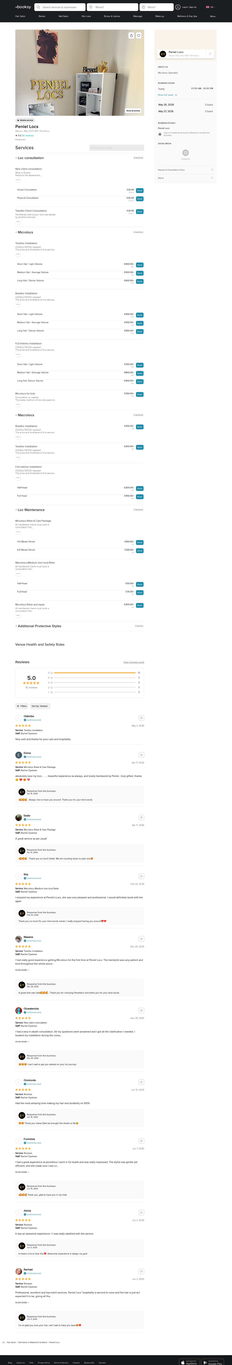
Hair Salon (11, 1342)
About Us (21, 1362)
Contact (102, 1362)
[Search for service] (116, 148)
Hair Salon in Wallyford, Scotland (33, 1342)
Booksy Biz (89, 1362)
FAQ (31, 1362)
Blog (10, 1362)
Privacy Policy (44, 1362)
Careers (76, 1362)
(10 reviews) (28, 135)
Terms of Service (61, 1362)
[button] (60, 7)
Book (139, 190)
